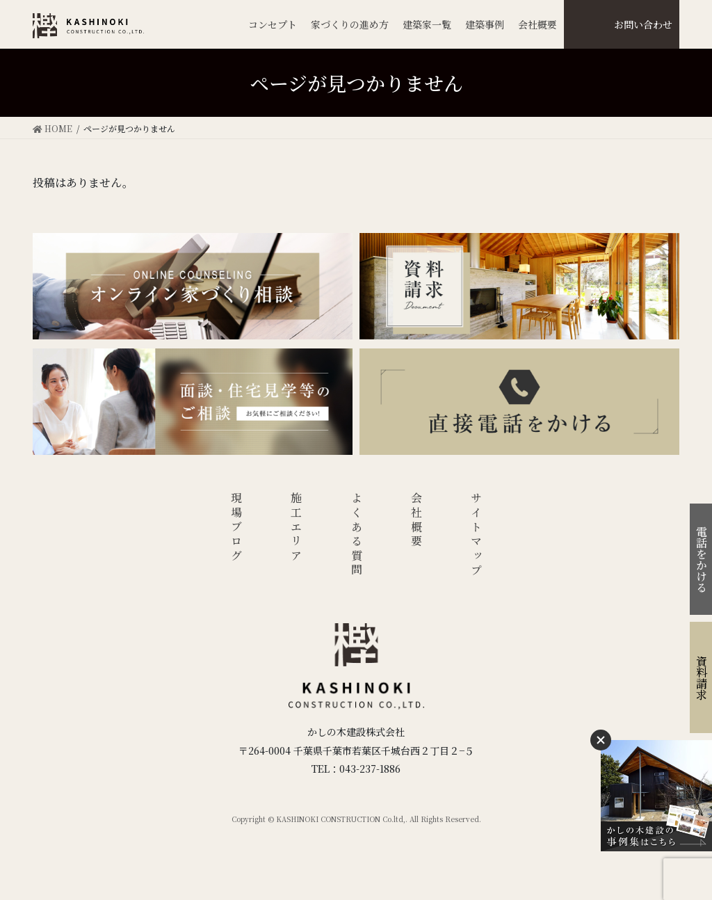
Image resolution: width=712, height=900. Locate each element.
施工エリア (297, 528)
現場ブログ (236, 528)
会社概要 (417, 520)
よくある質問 (356, 535)
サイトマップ (477, 535)
